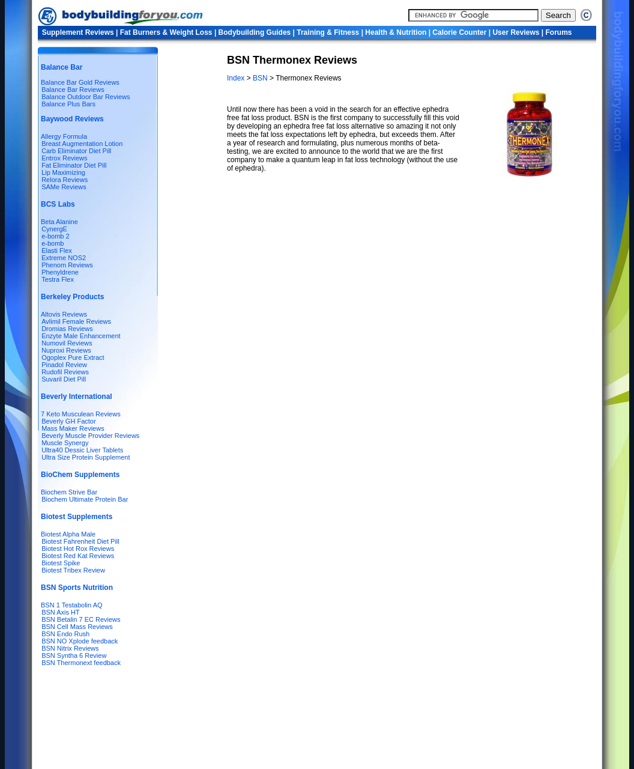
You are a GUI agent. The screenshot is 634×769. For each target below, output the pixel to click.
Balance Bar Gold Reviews (80, 82)
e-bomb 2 (55, 236)
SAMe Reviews (63, 186)
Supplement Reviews (78, 32)
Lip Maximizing (63, 172)
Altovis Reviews (64, 314)
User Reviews (515, 32)
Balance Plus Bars (68, 104)
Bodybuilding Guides (255, 32)
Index (237, 78)
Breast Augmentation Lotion (81, 143)
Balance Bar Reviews (72, 89)
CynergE (54, 229)
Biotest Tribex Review (73, 570)
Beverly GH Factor (68, 421)
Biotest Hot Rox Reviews (77, 548)
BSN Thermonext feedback (81, 662)
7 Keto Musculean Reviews (81, 414)
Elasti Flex (56, 250)
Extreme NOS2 (63, 257)
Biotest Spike (60, 563)
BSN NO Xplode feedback (79, 641)
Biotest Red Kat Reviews (77, 555)
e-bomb (52, 243)
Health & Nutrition (395, 32)
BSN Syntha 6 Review (73, 655)
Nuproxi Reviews (66, 350)
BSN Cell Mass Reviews (77, 626)
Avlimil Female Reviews (76, 321)
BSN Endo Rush (65, 633)
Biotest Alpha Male (68, 534)
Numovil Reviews (66, 343)
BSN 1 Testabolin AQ (72, 605)
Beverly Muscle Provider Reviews (90, 435)
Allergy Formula (64, 136)
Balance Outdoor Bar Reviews (85, 96)
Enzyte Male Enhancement (80, 335)
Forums (558, 32)
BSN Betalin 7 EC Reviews (80, 619)
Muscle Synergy (64, 442)
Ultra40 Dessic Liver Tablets (82, 450)
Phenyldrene (60, 272)
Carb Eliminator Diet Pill (76, 150)
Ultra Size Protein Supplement (85, 457)
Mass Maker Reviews (72, 428)
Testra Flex (57, 279)
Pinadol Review (64, 364)
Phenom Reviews (67, 265)
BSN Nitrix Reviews (69, 648)
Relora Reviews (64, 179)
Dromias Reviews (67, 328)
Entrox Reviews (64, 158)
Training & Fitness (328, 32)
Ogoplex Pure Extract (72, 357)
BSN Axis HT (60, 612)
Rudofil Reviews (65, 371)
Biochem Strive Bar (69, 492)
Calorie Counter (459, 32)
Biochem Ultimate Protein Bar (84, 499)
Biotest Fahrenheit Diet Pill (80, 541)
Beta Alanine (59, 221)
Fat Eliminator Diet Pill (73, 165)
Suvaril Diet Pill (63, 379)
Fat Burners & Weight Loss (166, 32)
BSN (260, 78)
